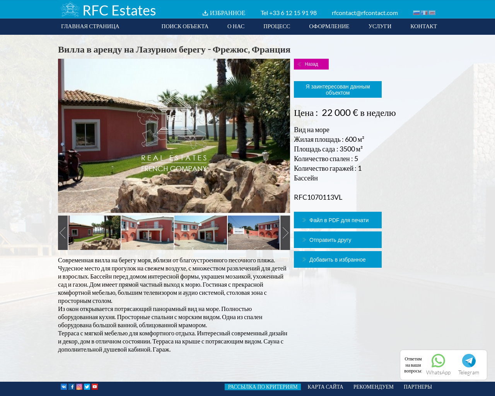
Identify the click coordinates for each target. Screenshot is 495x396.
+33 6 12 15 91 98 (293, 12)
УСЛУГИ (380, 25)
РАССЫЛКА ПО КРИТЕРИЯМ (262, 387)
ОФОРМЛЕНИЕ (329, 25)
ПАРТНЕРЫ (418, 387)
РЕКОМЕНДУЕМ (373, 387)
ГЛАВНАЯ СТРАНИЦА (90, 25)
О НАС (235, 25)
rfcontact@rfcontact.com (365, 12)
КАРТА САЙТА (325, 387)
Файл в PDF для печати (339, 220)
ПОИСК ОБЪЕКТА (184, 25)
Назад (311, 64)
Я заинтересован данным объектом (338, 89)
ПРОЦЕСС (276, 25)
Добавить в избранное (337, 260)
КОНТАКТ (423, 25)
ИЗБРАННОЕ (228, 12)
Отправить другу (330, 240)
